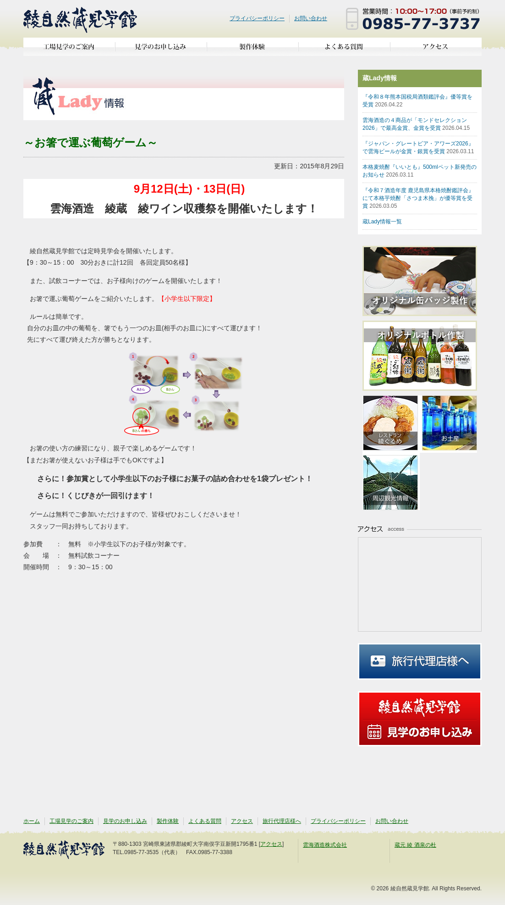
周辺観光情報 (391, 481)
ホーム (31, 821)
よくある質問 (344, 50)
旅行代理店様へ (420, 661)
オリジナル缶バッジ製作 (424, 281)
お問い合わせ (310, 18)
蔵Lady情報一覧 (382, 221)
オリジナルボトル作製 (424, 356)
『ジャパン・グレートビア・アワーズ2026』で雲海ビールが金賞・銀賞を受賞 (418, 147)
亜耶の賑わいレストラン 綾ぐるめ (391, 424)
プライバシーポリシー (257, 18)
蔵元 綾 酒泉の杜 (415, 845)
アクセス (436, 50)
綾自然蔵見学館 (80, 19)
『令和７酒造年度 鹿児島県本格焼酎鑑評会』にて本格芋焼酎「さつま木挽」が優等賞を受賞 (418, 198)
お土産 (448, 424)
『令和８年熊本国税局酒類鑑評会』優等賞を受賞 (417, 101)
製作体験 (252, 50)
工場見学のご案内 (69, 50)
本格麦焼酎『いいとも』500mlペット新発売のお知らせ (419, 171)
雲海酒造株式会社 (325, 845)
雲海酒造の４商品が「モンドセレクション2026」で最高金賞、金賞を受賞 (416, 124)
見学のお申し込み (161, 50)
